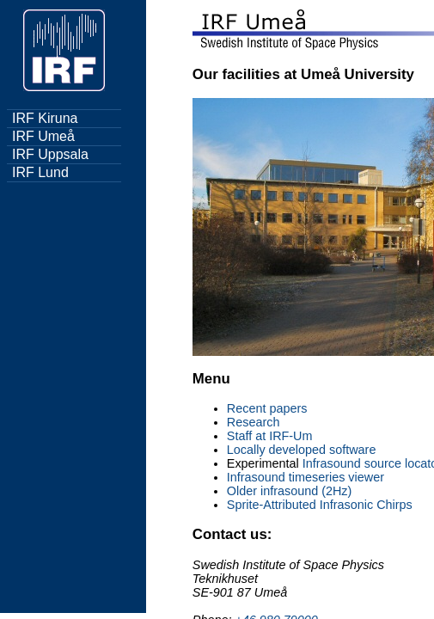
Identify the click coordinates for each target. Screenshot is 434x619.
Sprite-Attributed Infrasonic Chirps (320, 505)
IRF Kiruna (44, 118)
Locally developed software (301, 450)
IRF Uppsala (50, 154)
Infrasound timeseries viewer (305, 477)
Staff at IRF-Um (270, 436)
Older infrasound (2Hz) (289, 491)
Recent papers (267, 408)
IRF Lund (40, 172)
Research (253, 422)
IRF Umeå (43, 136)
